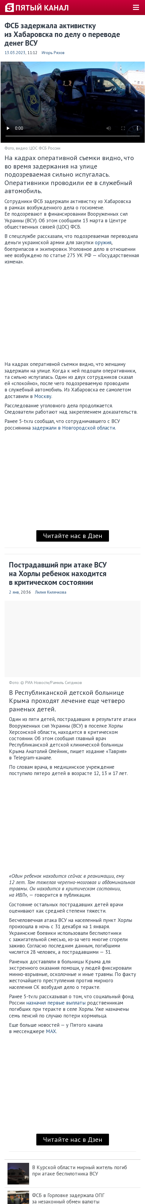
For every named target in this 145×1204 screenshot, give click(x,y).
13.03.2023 (15, 52)
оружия (103, 242)
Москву (42, 396)
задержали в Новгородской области (73, 427)
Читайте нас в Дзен (72, 535)
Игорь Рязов (53, 52)
